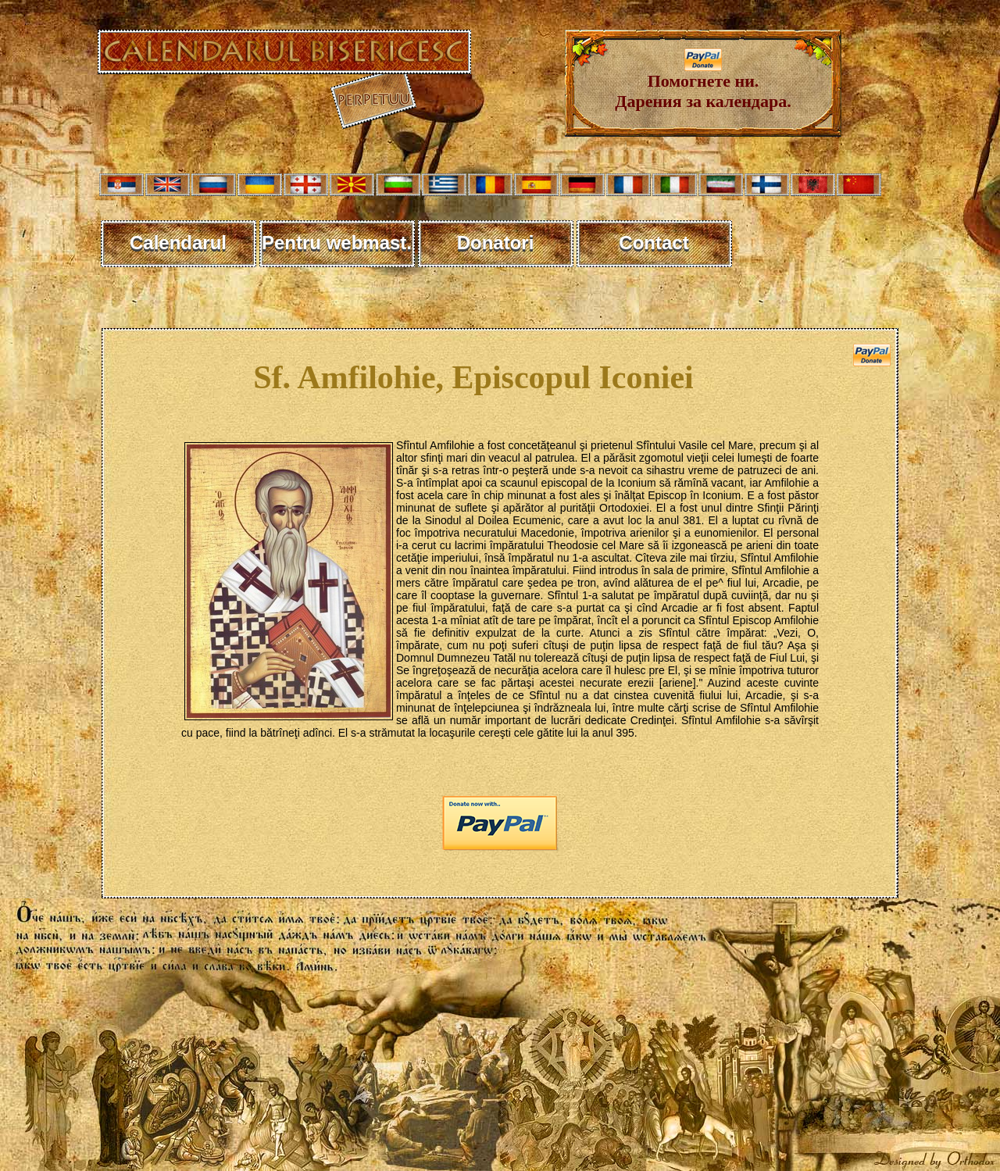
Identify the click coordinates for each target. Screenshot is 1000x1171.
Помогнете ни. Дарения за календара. (703, 83)
